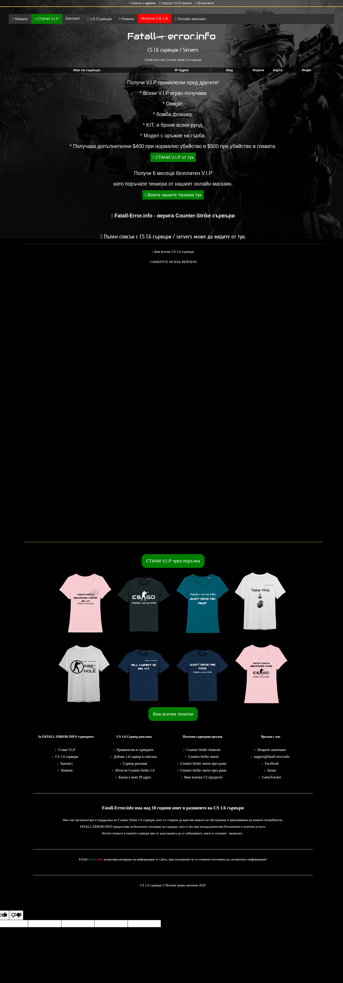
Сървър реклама (135, 763)
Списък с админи (142, 3)
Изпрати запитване (272, 750)
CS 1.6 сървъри (66, 756)
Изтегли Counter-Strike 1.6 (135, 770)
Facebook (271, 763)
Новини (126, 19)
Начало (20, 19)
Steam (271, 770)
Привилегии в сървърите (135, 750)
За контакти (204, 3)
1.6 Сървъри (99, 19)
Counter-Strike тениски (203, 750)
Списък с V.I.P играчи (175, 3)
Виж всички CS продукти (203, 777)
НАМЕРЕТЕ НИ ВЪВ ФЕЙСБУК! (173, 262)
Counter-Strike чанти (203, 756)
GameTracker (271, 777)
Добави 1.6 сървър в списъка (135, 756)
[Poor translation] (16, 915)
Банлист (73, 18)
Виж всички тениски (173, 714)
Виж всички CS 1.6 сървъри (173, 251)
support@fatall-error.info (271, 756)
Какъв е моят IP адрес (135, 777)
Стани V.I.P (66, 750)
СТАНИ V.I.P (47, 19)
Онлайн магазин (190, 19)
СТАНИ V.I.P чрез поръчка (173, 561)
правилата (235, 833)
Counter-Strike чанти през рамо (203, 763)
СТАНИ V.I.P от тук (173, 157)
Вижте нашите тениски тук (173, 194)
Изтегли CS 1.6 (154, 18)
